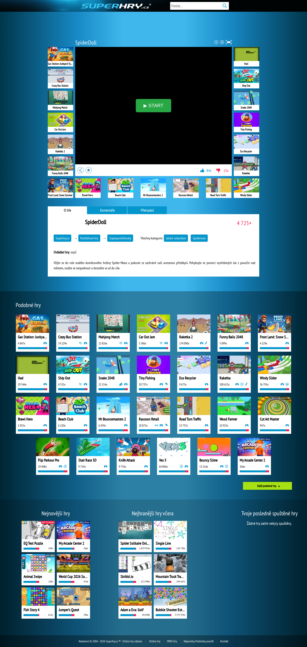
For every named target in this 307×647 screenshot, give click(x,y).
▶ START (153, 105)
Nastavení (84, 641)
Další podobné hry (266, 486)
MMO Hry (172, 641)
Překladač (147, 210)
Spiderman (199, 238)
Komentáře (107, 210)
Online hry (154, 641)
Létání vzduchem (176, 238)
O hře (67, 210)
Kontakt (224, 641)
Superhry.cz (62, 238)
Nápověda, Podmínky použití (199, 641)
